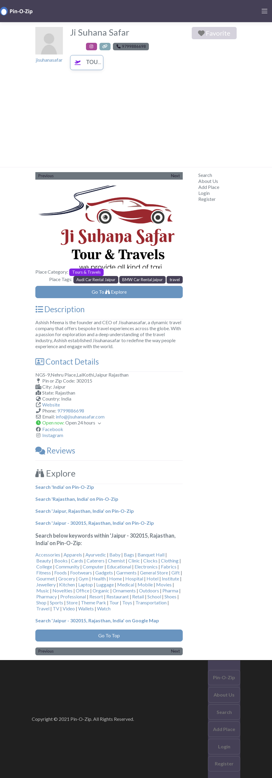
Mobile (145, 584)
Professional (73, 596)
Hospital (134, 578)
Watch (104, 608)
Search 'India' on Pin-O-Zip (64, 487)
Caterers (96, 560)
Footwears (81, 572)
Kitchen (67, 584)
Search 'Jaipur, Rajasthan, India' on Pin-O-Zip (84, 511)
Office (82, 590)
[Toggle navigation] (264, 11)
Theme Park (93, 602)
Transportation (151, 602)
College (44, 566)
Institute (170, 578)
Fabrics (168, 566)
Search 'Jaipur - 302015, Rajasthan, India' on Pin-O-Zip (94, 523)
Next (175, 175)
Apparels (73, 554)
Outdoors (149, 590)
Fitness (43, 572)
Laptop (85, 584)
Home (115, 578)
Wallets (86, 608)
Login (204, 193)
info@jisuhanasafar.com (80, 416)
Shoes (170, 596)
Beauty (43, 560)
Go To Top (109, 635)
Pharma (170, 590)
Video (69, 608)
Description (60, 309)
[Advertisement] (136, 122)
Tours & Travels (102, 62)
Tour (114, 602)
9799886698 (70, 410)
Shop (41, 602)
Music (42, 590)
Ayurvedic (95, 554)
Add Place (208, 187)
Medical (125, 584)
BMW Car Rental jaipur (142, 279)
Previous (46, 175)
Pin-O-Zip (224, 677)
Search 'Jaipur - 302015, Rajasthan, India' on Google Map (97, 620)
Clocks (150, 560)
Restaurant (117, 596)
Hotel (152, 578)
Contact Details (67, 361)
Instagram (52, 435)
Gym (83, 578)
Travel (42, 608)
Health (99, 578)
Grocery (66, 578)
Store (72, 602)
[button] (46, 227)
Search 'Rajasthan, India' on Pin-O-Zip (76, 499)
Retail (138, 596)
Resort (96, 596)
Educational (119, 566)
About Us (208, 181)
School (154, 596)
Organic (101, 590)
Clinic (134, 560)
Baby (114, 554)
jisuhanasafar (49, 60)
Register (207, 199)
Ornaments (124, 590)
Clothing (170, 560)
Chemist (116, 560)
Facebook (52, 429)
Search (205, 175)
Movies (164, 584)
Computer (93, 566)
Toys (127, 602)
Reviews (55, 450)
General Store (154, 572)
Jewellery (46, 584)
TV (56, 608)
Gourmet (45, 578)
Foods (60, 572)
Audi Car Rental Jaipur (95, 279)
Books (61, 560)
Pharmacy (46, 596)
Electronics (146, 566)
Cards (77, 560)
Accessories (47, 554)
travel (175, 279)
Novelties (62, 590)
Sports (56, 602)
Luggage (105, 584)
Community (67, 566)
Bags (129, 554)
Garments (126, 572)
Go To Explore (109, 292)
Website (51, 404)
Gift (175, 572)
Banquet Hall (150, 554)
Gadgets (104, 572)
